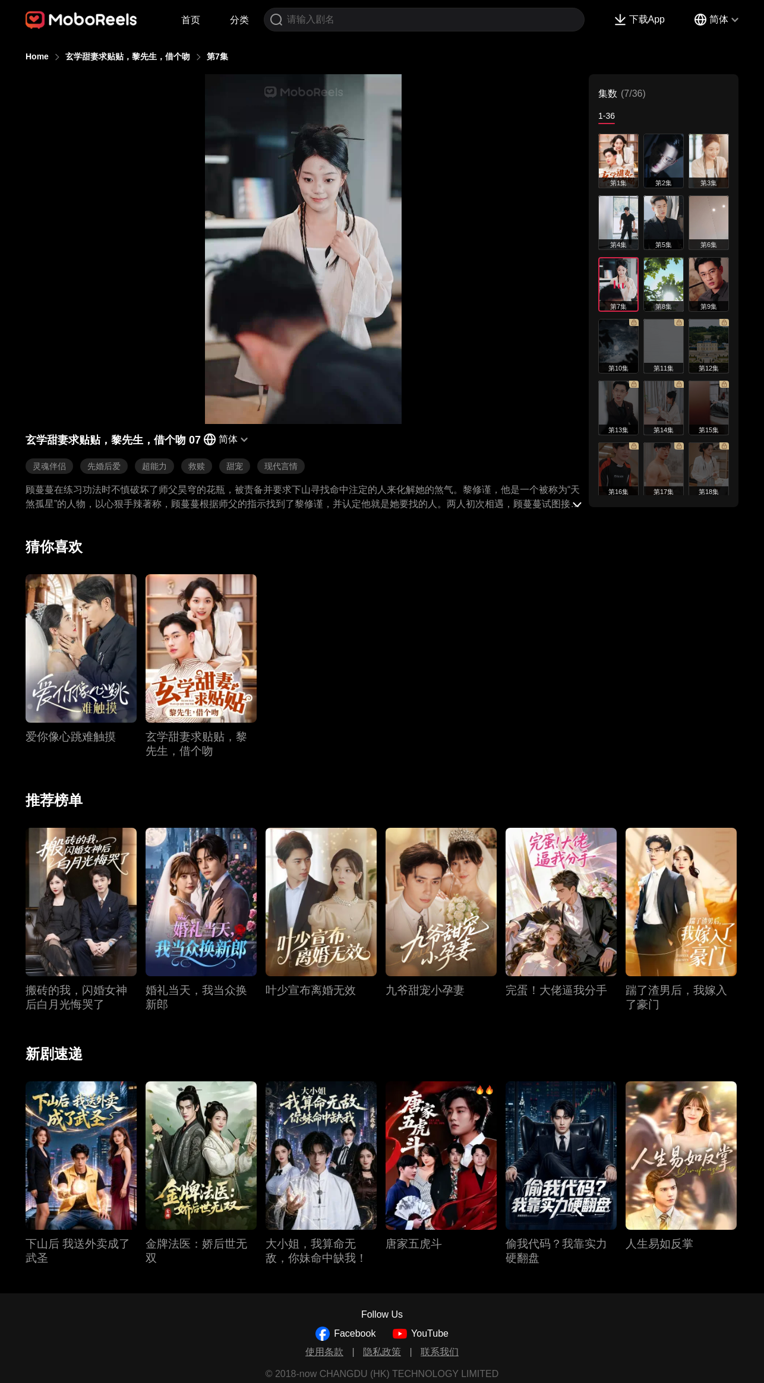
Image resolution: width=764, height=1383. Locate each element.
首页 (190, 20)
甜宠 (234, 466)
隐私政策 (382, 1352)
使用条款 (324, 1352)
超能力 (154, 466)
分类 (239, 20)
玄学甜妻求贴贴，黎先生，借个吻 (127, 56)
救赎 (196, 466)
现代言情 (281, 466)
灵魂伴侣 (49, 466)
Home (37, 56)
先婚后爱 (104, 466)
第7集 (217, 56)
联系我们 (440, 1352)
